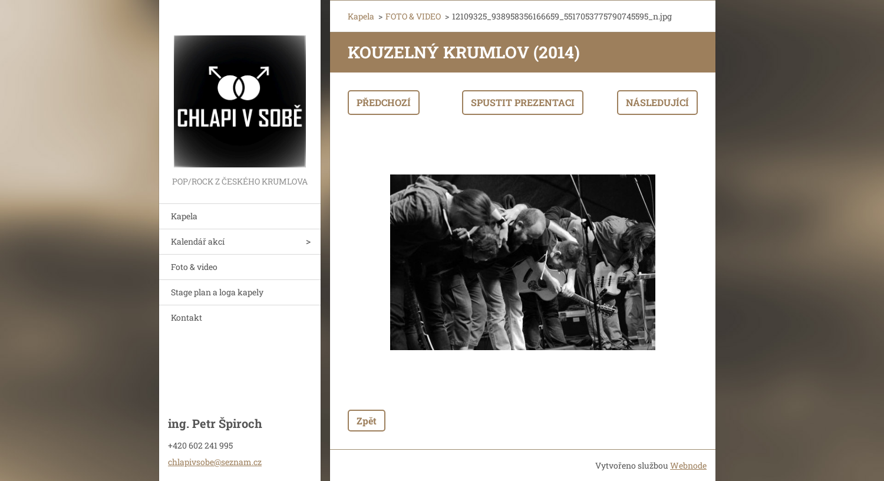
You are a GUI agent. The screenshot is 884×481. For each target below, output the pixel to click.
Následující (657, 102)
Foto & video (194, 266)
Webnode (688, 465)
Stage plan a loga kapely (217, 292)
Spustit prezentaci (523, 102)
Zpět (367, 420)
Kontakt (186, 317)
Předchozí (384, 102)
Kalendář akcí (198, 241)
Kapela (184, 216)
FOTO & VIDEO (413, 16)
